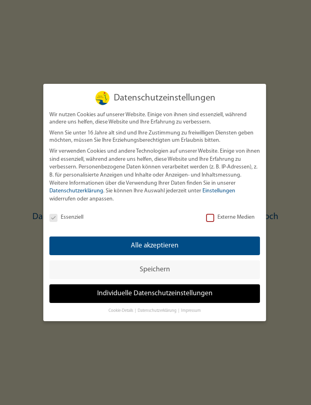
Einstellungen (218, 191)
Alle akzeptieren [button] (154, 245)
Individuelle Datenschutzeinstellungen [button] (154, 293)
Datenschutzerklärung (76, 191)
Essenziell (66, 217)
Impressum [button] (190, 311)
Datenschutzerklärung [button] (157, 311)
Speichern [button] (154, 269)
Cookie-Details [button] (121, 311)
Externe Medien (230, 217)
